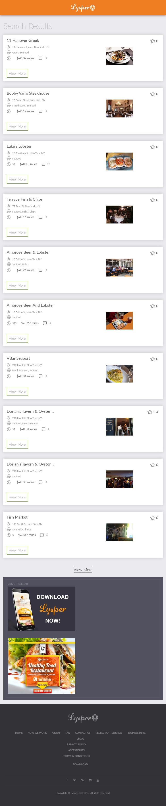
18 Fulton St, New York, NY (27, 259)
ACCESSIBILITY (76, 750)
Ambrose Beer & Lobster (28, 252)
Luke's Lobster (19, 146)
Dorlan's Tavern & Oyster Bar (32, 463)
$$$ (14, 323)
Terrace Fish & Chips (25, 199)
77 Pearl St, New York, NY (26, 206)
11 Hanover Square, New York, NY (30, 47)
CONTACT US (82, 732)
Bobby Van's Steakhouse (28, 93)
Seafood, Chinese (21, 529)
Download (80, 764)
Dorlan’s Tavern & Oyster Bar (32, 411)
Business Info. (136, 732)
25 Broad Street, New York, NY (28, 100)
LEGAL (80, 738)
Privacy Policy (76, 744)
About (56, 732)
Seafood (16, 158)
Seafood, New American (25, 423)
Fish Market (17, 517)
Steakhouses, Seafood (24, 105)
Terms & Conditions (76, 756)
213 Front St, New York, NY (27, 418)
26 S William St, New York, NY (28, 153)
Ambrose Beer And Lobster (30, 305)
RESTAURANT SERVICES (108, 732)
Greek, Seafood (20, 52)
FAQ (67, 732)
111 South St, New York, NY (27, 524)
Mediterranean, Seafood (25, 370)
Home (19, 732)
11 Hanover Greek (23, 40)
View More (17, 73)
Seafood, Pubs (19, 264)
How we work (37, 732)
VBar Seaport (18, 358)
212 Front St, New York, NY (27, 365)
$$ (13, 164)
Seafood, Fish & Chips (24, 211)
